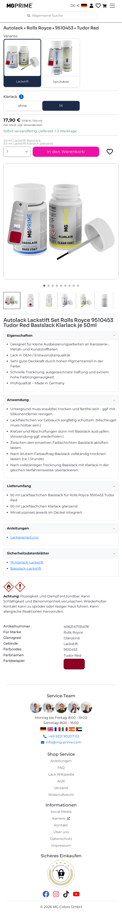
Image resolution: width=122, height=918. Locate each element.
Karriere (61, 818)
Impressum (61, 846)
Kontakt (61, 825)
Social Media (61, 812)
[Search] (61, 15)
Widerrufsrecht (61, 795)
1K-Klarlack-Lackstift (27, 562)
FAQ (61, 768)
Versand (61, 788)
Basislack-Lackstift (25, 569)
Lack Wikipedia (61, 774)
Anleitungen (61, 761)
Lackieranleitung (24, 537)
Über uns (61, 832)
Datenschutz (61, 839)
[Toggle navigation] (111, 6)
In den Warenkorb (66, 151)
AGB (61, 781)
